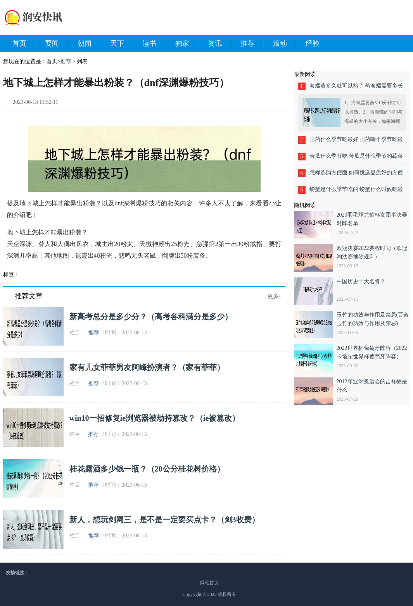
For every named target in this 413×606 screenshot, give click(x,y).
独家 (187, 44)
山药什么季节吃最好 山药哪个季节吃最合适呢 (356, 142)
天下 (121, 44)
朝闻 (89, 44)
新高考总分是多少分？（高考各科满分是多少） (150, 316)
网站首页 (209, 582)
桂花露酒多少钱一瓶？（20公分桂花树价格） (147, 469)
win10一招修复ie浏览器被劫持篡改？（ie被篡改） (154, 418)
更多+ (275, 296)
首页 (24, 44)
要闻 (56, 44)
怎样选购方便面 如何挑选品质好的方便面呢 (356, 175)
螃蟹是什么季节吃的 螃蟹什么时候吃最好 (356, 192)
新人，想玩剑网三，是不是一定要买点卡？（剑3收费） (164, 519)
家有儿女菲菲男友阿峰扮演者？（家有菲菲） (147, 367)
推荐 (252, 44)
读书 (154, 44)
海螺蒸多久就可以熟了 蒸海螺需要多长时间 (356, 88)
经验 (317, 44)
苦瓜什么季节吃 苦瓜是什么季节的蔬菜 (356, 156)
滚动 (284, 44)
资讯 (219, 44)
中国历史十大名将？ (361, 281)
